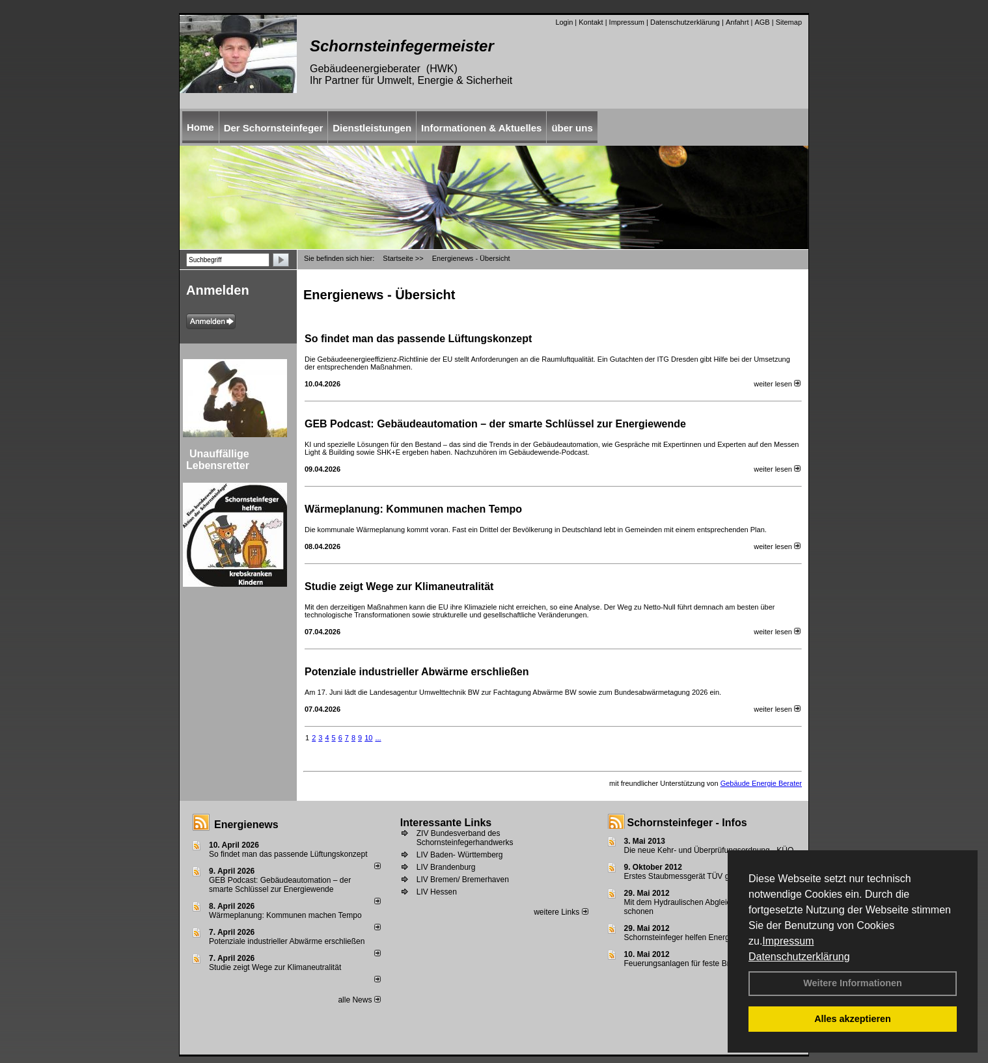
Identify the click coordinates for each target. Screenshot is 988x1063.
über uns (571, 127)
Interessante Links (446, 822)
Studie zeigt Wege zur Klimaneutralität (399, 586)
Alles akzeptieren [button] (852, 1019)
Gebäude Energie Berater (761, 783)
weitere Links (561, 912)
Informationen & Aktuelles (481, 127)
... (378, 738)
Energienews (246, 824)
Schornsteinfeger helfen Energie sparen (693, 937)
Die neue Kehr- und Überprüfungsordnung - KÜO (709, 850)
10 (368, 738)
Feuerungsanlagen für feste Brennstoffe (693, 963)
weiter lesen (777, 384)
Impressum (788, 941)
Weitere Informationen (852, 983)
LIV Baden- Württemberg (460, 854)
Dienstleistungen (372, 127)
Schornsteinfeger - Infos (687, 822)
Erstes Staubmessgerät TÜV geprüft (687, 876)
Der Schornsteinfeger (273, 127)
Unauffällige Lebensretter (217, 459)
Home (200, 127)
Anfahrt (737, 22)
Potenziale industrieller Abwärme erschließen (416, 671)
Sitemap (789, 22)
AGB (761, 22)
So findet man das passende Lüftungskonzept (418, 338)
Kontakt (591, 22)
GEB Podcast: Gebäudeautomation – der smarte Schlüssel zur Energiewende (497, 423)
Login (564, 22)
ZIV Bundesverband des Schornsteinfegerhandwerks (465, 838)
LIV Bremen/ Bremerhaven (463, 879)
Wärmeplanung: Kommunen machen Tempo (413, 509)
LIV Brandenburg (446, 867)
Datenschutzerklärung (799, 956)
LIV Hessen (437, 891)
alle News (359, 999)
